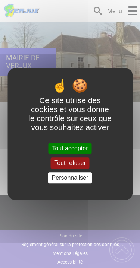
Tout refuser (69, 163)
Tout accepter (70, 148)
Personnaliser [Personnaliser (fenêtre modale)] (70, 178)
